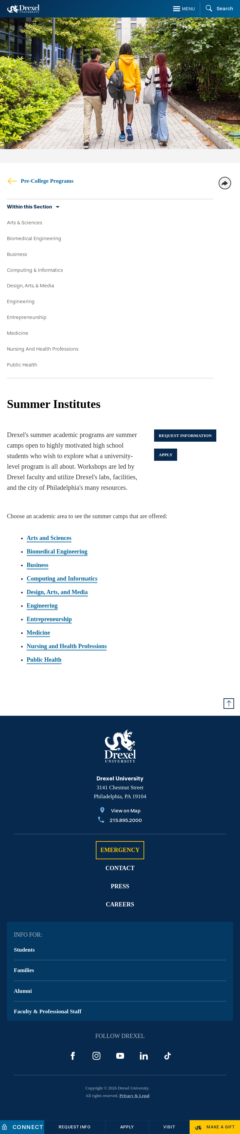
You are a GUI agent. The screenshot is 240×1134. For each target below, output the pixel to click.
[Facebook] (73, 1056)
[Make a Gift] (215, 1127)
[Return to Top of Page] (229, 703)
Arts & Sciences (24, 223)
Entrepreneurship (26, 317)
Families (24, 970)
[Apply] (126, 1127)
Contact (120, 868)
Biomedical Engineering (34, 238)
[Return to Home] (23, 9)
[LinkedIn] (144, 1056)
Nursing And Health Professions (42, 349)
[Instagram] (96, 1056)
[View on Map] (120, 811)
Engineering (21, 301)
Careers (120, 904)
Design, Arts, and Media (57, 592)
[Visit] (169, 1127)
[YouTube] (120, 1056)
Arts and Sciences (49, 538)
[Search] (216, 9)
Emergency (120, 850)
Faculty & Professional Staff (47, 1011)
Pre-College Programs (40, 181)
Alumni (23, 991)
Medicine (17, 333)
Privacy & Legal (134, 1095)
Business (17, 254)
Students (24, 950)
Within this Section (29, 207)
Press (120, 886)
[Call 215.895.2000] (120, 821)
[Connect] (22, 1127)
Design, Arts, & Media (30, 286)
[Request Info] (74, 1127)
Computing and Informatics (62, 578)
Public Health (22, 365)
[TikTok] (168, 1056)
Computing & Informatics (35, 270)
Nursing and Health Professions (67, 646)
